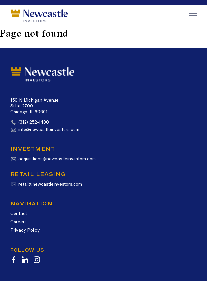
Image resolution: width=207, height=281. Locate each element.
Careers (18, 222)
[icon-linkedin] (25, 259)
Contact (18, 213)
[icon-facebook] (13, 259)
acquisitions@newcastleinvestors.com (57, 159)
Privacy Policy (25, 230)
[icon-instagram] (37, 259)
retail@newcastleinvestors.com (50, 184)
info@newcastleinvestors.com (48, 129)
